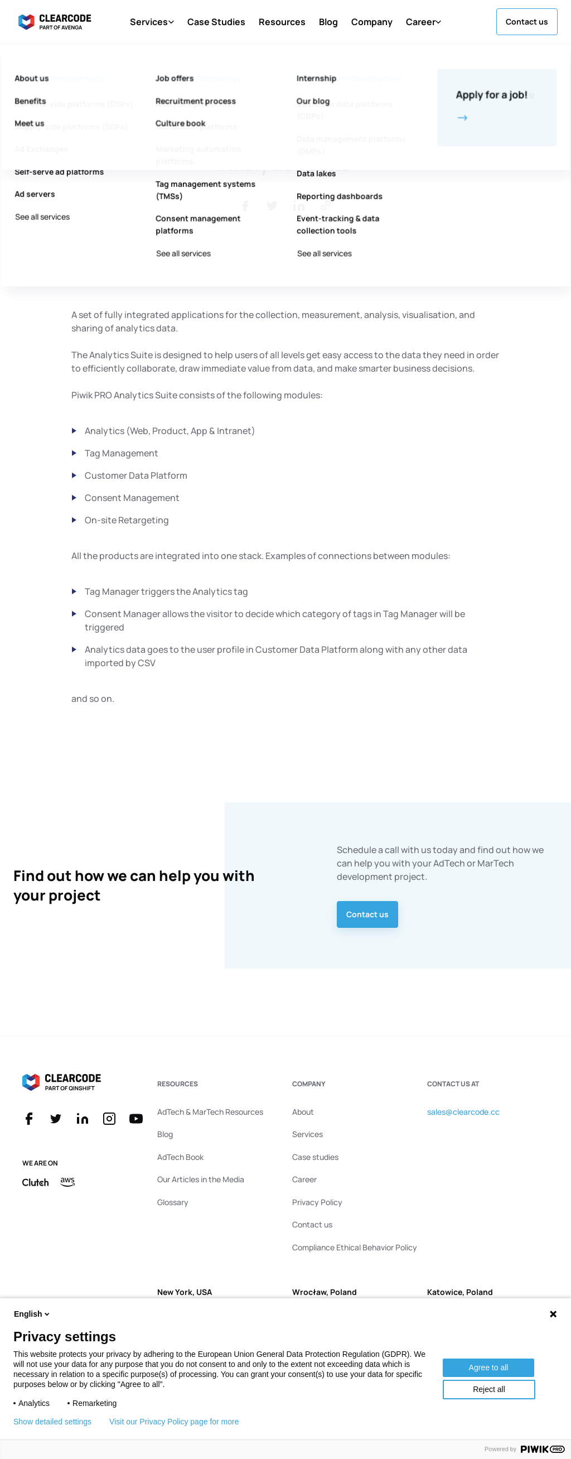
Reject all (489, 1389)
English (32, 1313)
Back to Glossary (63, 75)
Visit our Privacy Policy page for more (174, 1421)
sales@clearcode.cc (463, 1111)
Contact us (367, 914)
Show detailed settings (52, 1421)
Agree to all (489, 1367)
